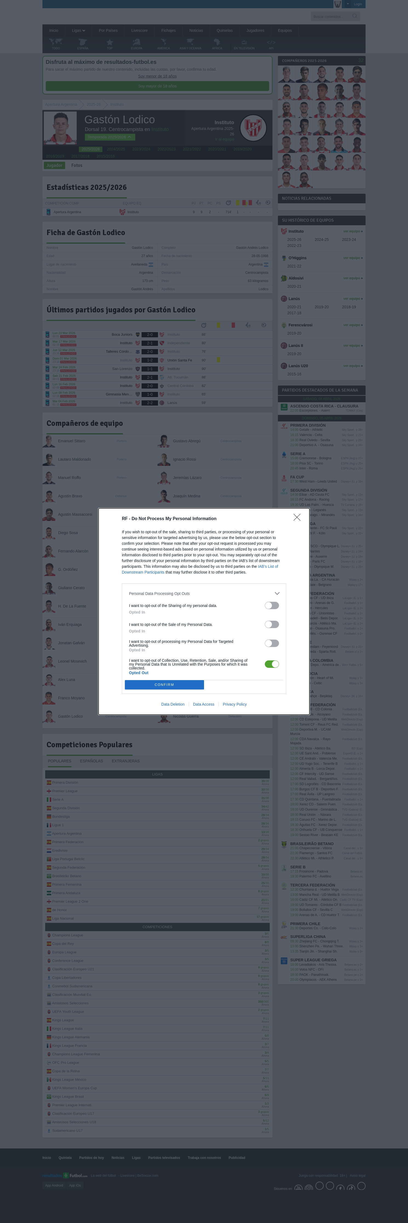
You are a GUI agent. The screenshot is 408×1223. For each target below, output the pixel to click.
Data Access (203, 704)
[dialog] (204, 611)
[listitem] (204, 593)
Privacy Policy (235, 704)
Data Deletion (173, 704)
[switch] (272, 605)
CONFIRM (164, 685)
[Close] (299, 519)
